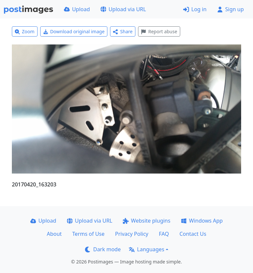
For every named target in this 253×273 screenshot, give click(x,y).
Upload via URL (123, 9)
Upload (77, 9)
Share (122, 31)
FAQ (164, 233)
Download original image (74, 31)
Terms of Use (88, 233)
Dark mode (103, 249)
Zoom (25, 31)
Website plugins (146, 220)
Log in (195, 9)
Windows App (202, 220)
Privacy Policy (131, 233)
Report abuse (159, 31)
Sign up (230, 9)
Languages (146, 249)
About (54, 233)
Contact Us (193, 233)
